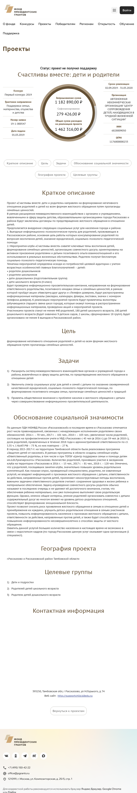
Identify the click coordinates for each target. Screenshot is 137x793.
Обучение (127, 23)
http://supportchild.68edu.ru (75, 689)
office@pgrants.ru (16, 767)
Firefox (12, 785)
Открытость (106, 23)
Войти (127, 10)
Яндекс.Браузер (91, 782)
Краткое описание (20, 162)
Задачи (61, 162)
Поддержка (11, 32)
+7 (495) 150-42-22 (16, 761)
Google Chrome (111, 782)
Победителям (65, 23)
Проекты (44, 23)
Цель (44, 162)
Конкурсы (27, 23)
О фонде (9, 23)
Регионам (86, 23)
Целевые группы (85, 171)
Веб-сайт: (51, 689)
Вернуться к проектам (68, 704)
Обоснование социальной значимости (101, 162)
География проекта (51, 171)
